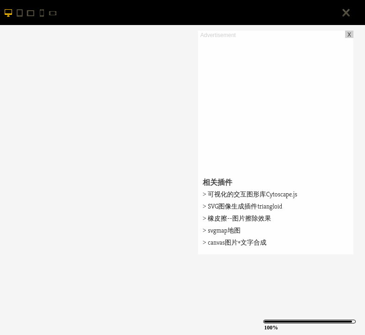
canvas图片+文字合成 (234, 242)
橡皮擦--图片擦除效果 (237, 218)
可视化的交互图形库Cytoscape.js (250, 194)
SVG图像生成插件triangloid (242, 206)
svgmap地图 (222, 230)
